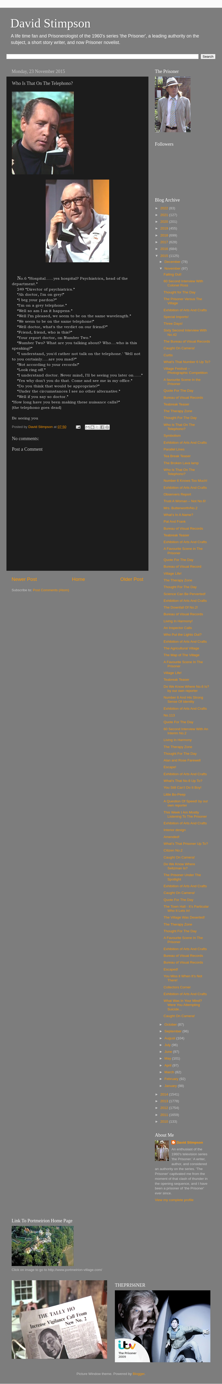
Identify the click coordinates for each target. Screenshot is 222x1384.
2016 (164, 249)
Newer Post (24, 579)
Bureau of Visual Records (183, 397)
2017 (164, 242)
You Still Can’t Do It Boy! (183, 787)
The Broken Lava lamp (181, 463)
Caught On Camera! (179, 348)
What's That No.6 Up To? (183, 781)
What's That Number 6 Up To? (187, 362)
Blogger (139, 1374)
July (168, 1045)
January (171, 1086)
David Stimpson (50, 23)
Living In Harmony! (178, 621)
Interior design (175, 830)
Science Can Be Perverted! (185, 594)
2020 (164, 222)
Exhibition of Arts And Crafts (185, 310)
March (169, 1072)
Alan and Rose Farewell (182, 760)
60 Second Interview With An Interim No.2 (186, 731)
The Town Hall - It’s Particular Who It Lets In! (186, 909)
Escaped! (171, 969)
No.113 (169, 715)
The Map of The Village (182, 655)
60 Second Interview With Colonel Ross (183, 283)
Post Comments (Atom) (51, 590)
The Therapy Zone (178, 411)
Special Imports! (176, 317)
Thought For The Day (180, 418)
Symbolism (172, 436)
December (172, 262)
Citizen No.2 (173, 850)
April (168, 1065)
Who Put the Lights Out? (183, 635)
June (168, 1052)
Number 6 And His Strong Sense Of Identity (183, 699)
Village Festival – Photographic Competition (186, 371)
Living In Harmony (178, 740)
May (168, 1058)
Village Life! (173, 573)
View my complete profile (174, 1200)
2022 (164, 208)
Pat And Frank (175, 521)
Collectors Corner (177, 987)
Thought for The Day (180, 292)
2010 (164, 1121)
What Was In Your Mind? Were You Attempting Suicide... (183, 1005)
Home (78, 579)
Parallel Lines (174, 449)
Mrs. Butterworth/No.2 (180, 508)
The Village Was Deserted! (184, 917)
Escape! (170, 767)
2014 (164, 1094)
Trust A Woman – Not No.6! (185, 501)
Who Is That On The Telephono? (179, 427)
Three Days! (173, 323)
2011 (164, 1115)
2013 (164, 1101)
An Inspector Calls (178, 628)
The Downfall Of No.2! (181, 607)
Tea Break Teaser (177, 456)
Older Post (131, 579)
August (170, 1038)
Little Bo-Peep (175, 794)
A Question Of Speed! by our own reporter (186, 803)
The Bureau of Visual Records (187, 341)
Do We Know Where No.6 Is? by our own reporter (186, 689)
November (172, 268)
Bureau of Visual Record (182, 566)
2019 (164, 228)
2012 (164, 1108)
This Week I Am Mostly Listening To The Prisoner (185, 814)
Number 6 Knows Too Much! (185, 481)
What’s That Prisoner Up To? (186, 844)
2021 (164, 215)
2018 (164, 235)
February (171, 1079)
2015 (164, 256)
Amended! (172, 837)
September (173, 1031)
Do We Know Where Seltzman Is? (179, 866)
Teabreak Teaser (176, 404)
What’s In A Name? (178, 515)
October (171, 1024)
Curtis (168, 355)
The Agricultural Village (181, 648)
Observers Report (177, 494)
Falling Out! (172, 274)
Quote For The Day (178, 391)
